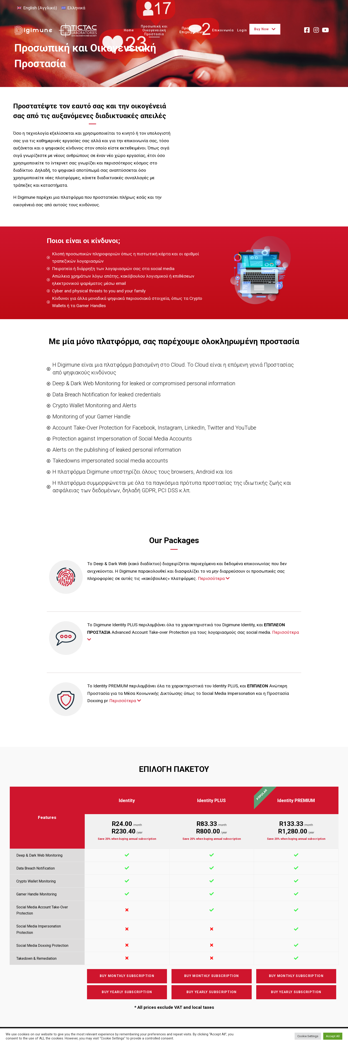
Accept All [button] (333, 1036)
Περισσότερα (214, 578)
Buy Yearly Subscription (127, 992)
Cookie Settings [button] (307, 1036)
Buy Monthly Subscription (127, 976)
